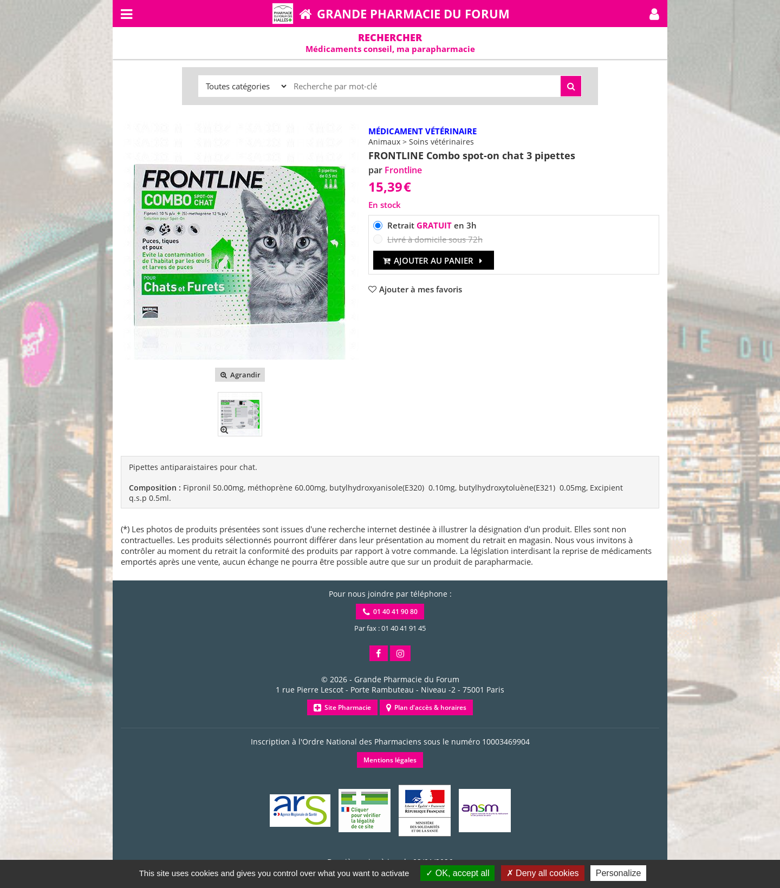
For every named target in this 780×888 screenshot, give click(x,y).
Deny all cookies (542, 873)
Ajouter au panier (433, 260)
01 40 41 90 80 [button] (390, 611)
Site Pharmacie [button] (342, 707)
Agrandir (239, 375)
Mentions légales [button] (390, 760)
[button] (654, 13)
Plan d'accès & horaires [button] (426, 707)
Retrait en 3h (432, 225)
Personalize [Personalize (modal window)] (618, 873)
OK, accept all (457, 873)
